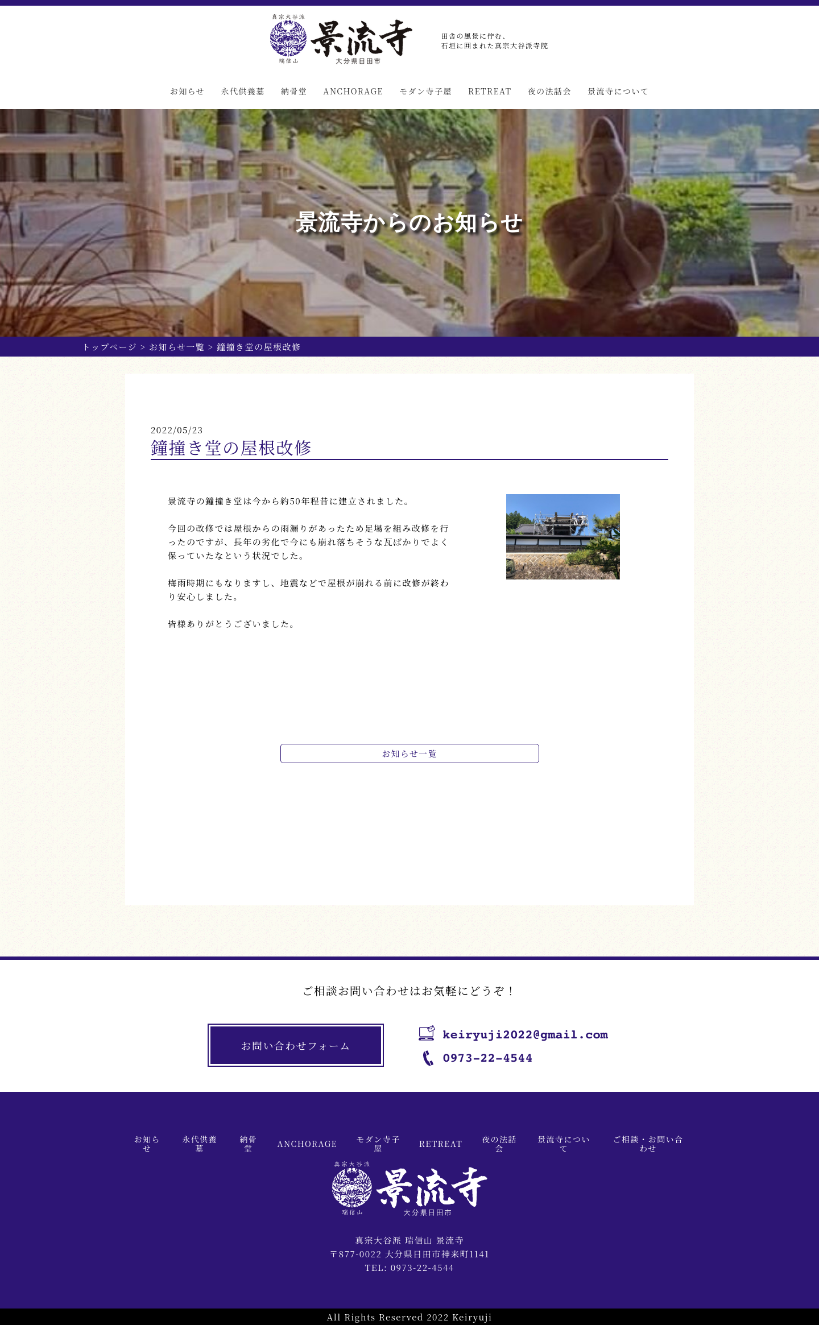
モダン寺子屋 (425, 91)
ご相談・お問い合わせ (648, 1143)
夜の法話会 (549, 91)
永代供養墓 (243, 91)
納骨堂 (294, 91)
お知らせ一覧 (178, 347)
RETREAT (489, 91)
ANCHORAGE (353, 91)
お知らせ (187, 91)
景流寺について (618, 91)
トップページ (110, 347)
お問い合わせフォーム (297, 1045)
